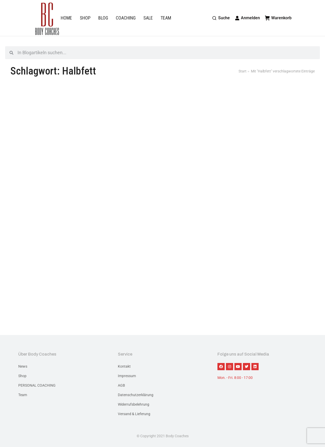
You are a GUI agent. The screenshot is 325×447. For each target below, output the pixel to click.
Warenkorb (278, 17)
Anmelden (247, 17)
